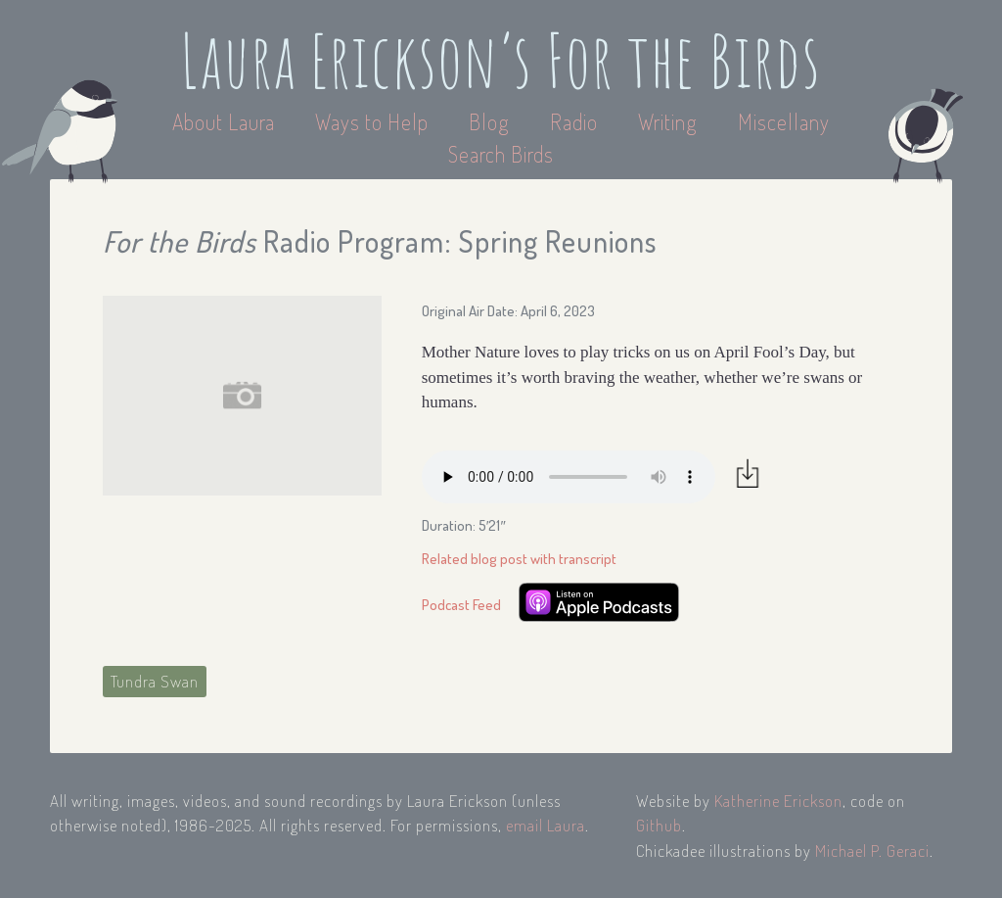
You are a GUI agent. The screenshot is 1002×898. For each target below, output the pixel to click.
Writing (668, 121)
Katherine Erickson (778, 800)
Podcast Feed (461, 604)
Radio (576, 121)
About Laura (226, 121)
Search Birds (501, 153)
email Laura (545, 825)
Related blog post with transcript (519, 558)
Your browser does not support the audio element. (568, 476)
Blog (489, 121)
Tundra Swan (155, 681)
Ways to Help (374, 121)
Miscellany (784, 121)
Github (659, 825)
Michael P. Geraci (872, 850)
